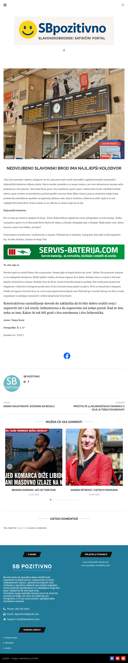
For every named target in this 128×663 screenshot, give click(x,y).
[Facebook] (64, 50)
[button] (9, 466)
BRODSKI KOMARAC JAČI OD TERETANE (34, 490)
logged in (21, 527)
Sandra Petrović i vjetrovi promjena (94, 490)
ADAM (35, 658)
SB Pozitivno (32, 376)
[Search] (122, 5)
